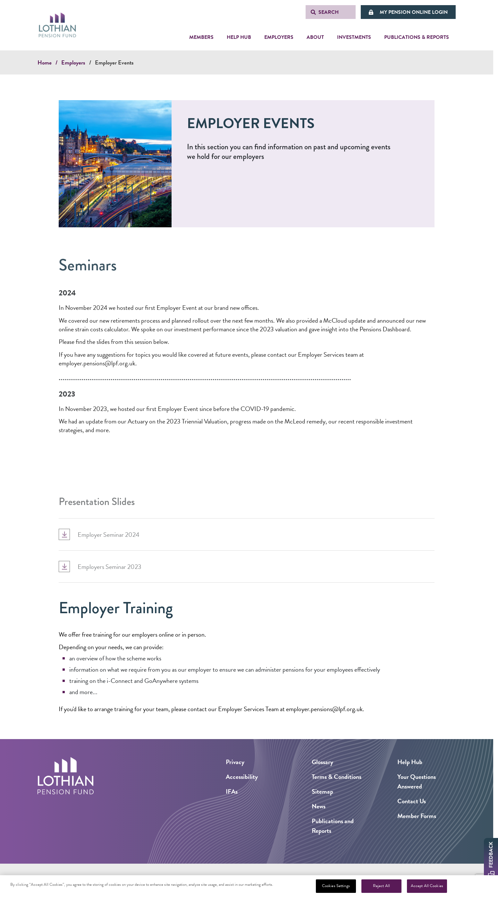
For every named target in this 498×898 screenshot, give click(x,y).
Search (328, 12)
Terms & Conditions (336, 776)
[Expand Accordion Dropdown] (64, 557)
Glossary (322, 762)
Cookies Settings (336, 886)
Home (45, 62)
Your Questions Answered (416, 781)
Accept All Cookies (427, 886)
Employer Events (114, 62)
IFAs (232, 791)
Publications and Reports (333, 825)
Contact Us (411, 801)
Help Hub (409, 762)
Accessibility (242, 776)
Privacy (235, 762)
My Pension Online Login (414, 12)
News (318, 806)
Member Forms (416, 816)
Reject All (381, 886)
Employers (73, 62)
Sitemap (322, 791)
